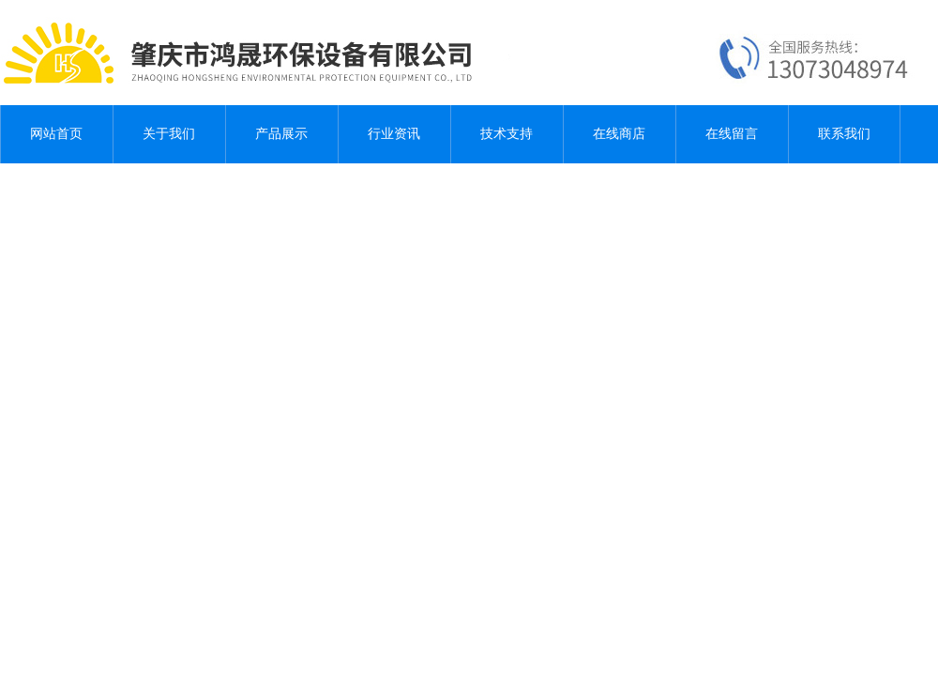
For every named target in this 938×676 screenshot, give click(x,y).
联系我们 (844, 134)
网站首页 (56, 134)
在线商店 (619, 134)
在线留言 (731, 134)
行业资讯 (394, 134)
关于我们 (169, 134)
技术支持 (506, 134)
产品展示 (281, 134)
